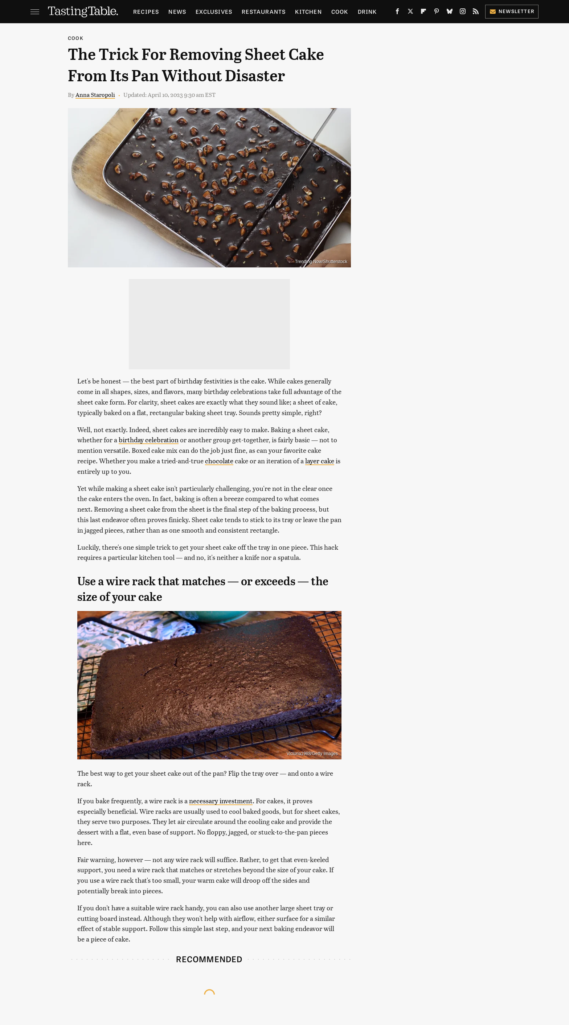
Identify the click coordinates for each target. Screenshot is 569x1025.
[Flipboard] (423, 12)
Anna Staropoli (95, 94)
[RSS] (475, 12)
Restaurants (264, 11)
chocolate (219, 460)
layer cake (319, 460)
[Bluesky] (449, 12)
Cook (339, 11)
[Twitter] (410, 12)
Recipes (146, 11)
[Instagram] (462, 12)
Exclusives (214, 11)
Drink (367, 11)
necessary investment (221, 800)
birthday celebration (149, 439)
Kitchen (308, 11)
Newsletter (512, 11)
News (177, 11)
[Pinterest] (436, 12)
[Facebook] (397, 12)
